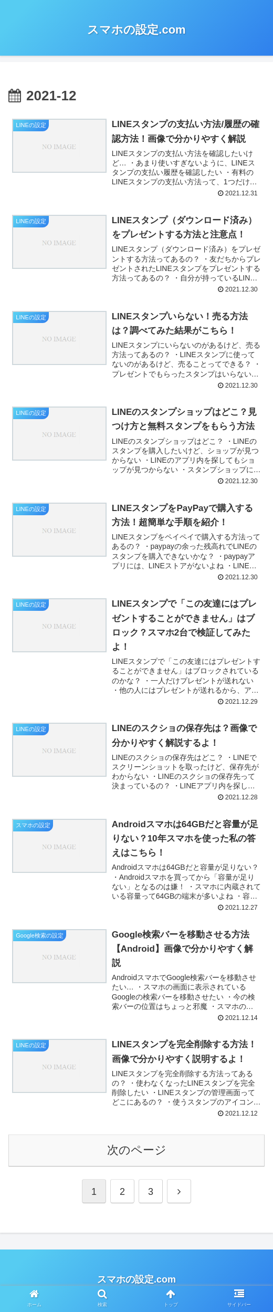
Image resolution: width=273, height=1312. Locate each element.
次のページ (136, 1152)
